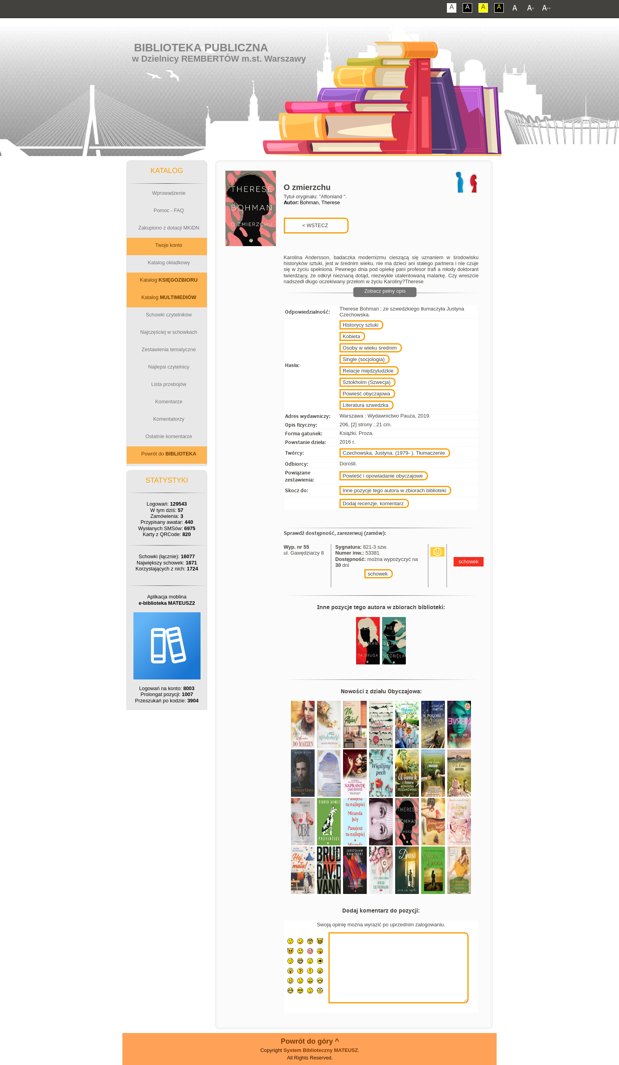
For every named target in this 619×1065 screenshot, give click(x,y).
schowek (378, 574)
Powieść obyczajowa (366, 394)
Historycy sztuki (360, 325)
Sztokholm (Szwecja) (366, 382)
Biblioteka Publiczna (201, 47)
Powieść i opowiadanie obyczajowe (383, 476)
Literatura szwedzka (365, 405)
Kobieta (351, 336)
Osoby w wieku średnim (370, 348)
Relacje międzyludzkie (368, 371)
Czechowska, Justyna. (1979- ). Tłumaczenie (394, 453)
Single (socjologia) (364, 359)
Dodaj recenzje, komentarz (373, 503)
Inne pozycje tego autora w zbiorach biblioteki (394, 490)
